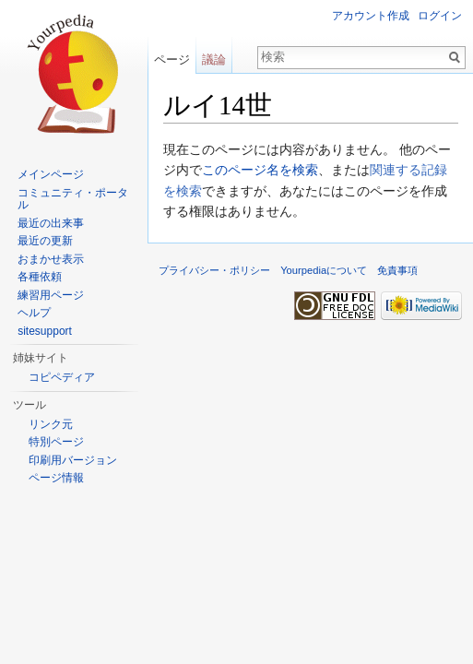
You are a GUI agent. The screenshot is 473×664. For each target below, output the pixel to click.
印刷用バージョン (73, 460)
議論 (214, 59)
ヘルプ (34, 312)
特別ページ (56, 441)
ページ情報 (56, 477)
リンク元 (51, 424)
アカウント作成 (370, 15)
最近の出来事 (51, 223)
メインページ (51, 174)
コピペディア (62, 377)
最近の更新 (45, 240)
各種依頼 (40, 276)
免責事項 (397, 270)
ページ (172, 59)
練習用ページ (51, 295)
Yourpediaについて (323, 270)
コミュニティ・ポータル (73, 199)
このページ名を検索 (260, 169)
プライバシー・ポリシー (214, 270)
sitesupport (45, 331)
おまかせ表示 (51, 259)
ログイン (440, 15)
